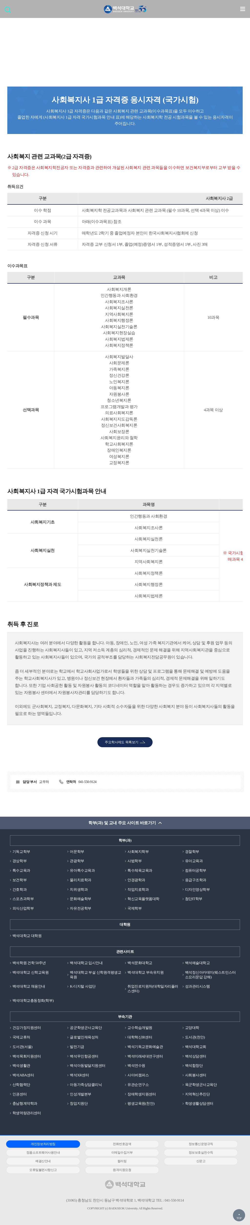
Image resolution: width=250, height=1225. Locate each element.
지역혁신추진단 (197, 1094)
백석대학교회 (195, 1047)
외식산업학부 (23, 908)
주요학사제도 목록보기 (121, 742)
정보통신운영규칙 (201, 1144)
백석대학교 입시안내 (86, 963)
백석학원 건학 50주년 (29, 963)
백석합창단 (194, 1066)
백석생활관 (21, 1066)
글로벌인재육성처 (84, 1037)
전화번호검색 (122, 1144)
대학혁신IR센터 (139, 1037)
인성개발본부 (80, 1094)
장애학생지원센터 (141, 1094)
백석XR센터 (79, 1075)
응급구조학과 (195, 880)
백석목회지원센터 (26, 1056)
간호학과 (19, 889)
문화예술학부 (80, 899)
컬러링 (122, 1161)
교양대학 (192, 1028)
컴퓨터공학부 (195, 870)
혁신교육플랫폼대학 (143, 899)
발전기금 (77, 1047)
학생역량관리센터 (26, 1113)
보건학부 (19, 880)
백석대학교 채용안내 (28, 986)
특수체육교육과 (139, 870)
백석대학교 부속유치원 (145, 972)
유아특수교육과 (82, 870)
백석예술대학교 (197, 963)
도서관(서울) (22, 1047)
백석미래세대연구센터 (145, 1056)
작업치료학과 (138, 889)
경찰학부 (192, 852)
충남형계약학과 (24, 1103)
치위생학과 (79, 889)
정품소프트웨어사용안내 (43, 1152)
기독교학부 (21, 852)
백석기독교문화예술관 (145, 1047)
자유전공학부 (80, 908)
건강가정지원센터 (26, 1028)
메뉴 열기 (242, 8)
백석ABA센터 (23, 1075)
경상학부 (19, 861)
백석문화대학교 (139, 963)
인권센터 (19, 1094)
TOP (238, 1218)
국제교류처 (21, 1037)
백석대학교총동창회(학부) (33, 1000)
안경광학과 (136, 880)
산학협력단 (21, 1085)
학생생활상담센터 (199, 1103)
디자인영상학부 (197, 889)
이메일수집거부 (122, 1152)
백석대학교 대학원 (27, 936)
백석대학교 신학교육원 (30, 972)
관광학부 (77, 861)
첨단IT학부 (193, 899)
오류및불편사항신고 (43, 1170)
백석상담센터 (195, 1056)
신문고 (201, 1161)
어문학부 (77, 852)
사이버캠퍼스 (138, 1075)
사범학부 (134, 861)
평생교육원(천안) (141, 1103)
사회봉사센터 (195, 1075)
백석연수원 (136, 1066)
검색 (9, 11)
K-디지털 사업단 (82, 986)
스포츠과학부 (23, 899)
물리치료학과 (80, 880)
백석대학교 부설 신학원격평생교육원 (95, 974)
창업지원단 (79, 1103)
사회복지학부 (138, 852)
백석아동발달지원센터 (87, 1066)
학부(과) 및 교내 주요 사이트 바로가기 (122, 823)
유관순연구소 (138, 1085)
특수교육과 (21, 870)
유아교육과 (194, 861)
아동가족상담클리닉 (86, 1085)
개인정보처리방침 (43, 1144)
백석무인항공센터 (84, 1056)
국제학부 (134, 908)
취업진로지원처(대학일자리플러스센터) (152, 988)
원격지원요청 (122, 1170)
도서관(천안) (195, 1037)
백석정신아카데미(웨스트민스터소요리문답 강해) (210, 974)
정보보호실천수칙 (201, 1152)
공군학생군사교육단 (86, 1028)
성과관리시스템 (197, 986)
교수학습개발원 (139, 1028)
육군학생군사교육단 (201, 1085)
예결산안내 (43, 1161)
